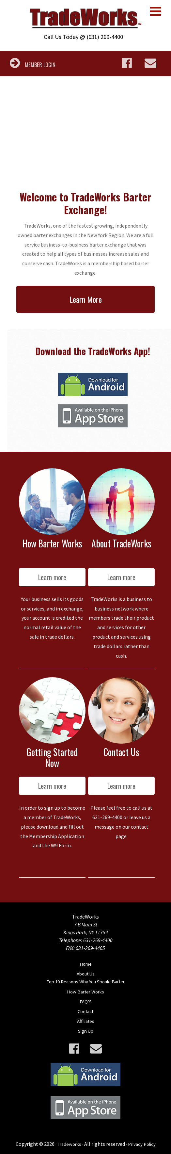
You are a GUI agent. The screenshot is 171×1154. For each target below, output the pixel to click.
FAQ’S (85, 1002)
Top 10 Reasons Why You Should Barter (86, 982)
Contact (85, 1011)
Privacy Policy (143, 1144)
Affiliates (86, 1021)
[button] (155, 11)
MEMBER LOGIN (34, 65)
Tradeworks (68, 1144)
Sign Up (85, 1031)
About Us (85, 974)
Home (85, 964)
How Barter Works (85, 992)
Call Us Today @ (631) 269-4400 (83, 37)
